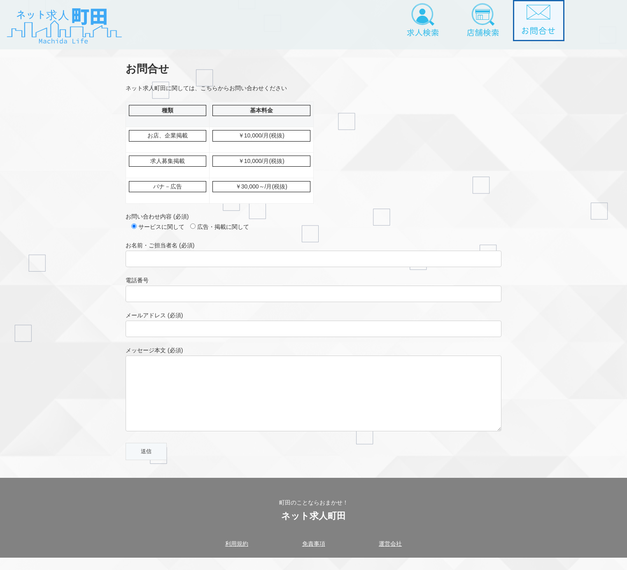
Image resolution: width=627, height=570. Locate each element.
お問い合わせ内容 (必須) (157, 216)
